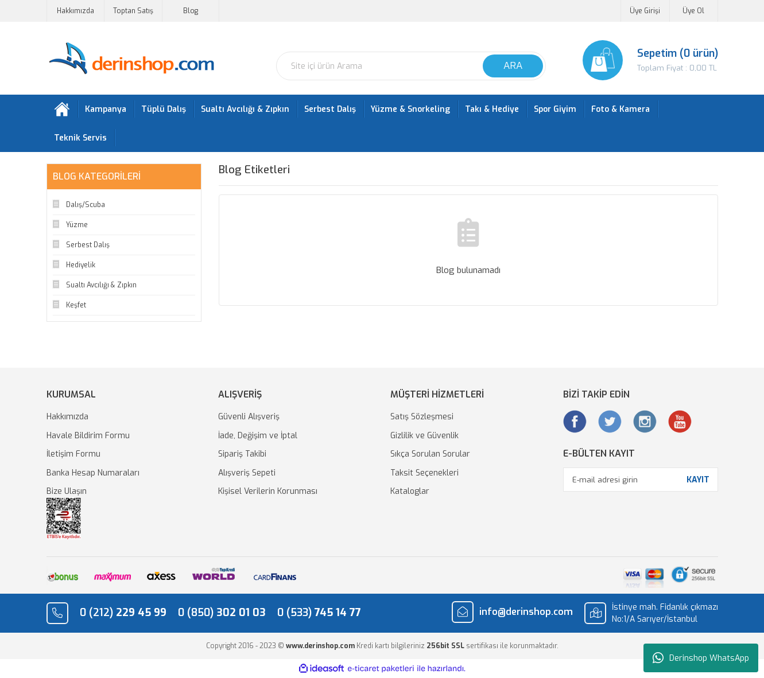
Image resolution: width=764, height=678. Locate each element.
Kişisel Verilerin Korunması (267, 491)
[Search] (411, 66)
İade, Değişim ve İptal (257, 435)
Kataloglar (409, 491)
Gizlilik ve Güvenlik (424, 435)
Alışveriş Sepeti (247, 472)
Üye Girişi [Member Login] (645, 10)
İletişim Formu (73, 454)
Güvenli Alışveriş (249, 416)
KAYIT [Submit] (698, 479)
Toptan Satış (133, 10)
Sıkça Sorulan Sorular (430, 454)
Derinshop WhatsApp (701, 658)
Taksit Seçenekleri (424, 472)
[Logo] (131, 58)
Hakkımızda (75, 10)
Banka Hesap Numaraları (92, 472)
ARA (512, 65)
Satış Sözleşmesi (421, 416)
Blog (190, 10)
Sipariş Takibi (242, 454)
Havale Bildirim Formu (88, 435)
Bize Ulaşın (66, 491)
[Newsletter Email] (640, 479)
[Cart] (640, 60)
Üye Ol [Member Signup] (693, 10)
